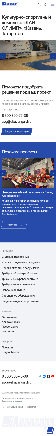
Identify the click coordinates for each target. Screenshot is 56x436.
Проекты (7, 347)
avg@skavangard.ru (16, 121)
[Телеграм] (39, 376)
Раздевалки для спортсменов (20, 301)
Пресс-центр (10, 326)
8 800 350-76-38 (15, 116)
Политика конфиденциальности (17, 398)
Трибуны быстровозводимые (20, 279)
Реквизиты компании (12, 401)
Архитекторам (11, 321)
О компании (9, 317)
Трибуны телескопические (18, 284)
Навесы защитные (13, 290)
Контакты (8, 331)
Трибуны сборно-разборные (19, 273)
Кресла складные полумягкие (20, 268)
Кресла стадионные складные (21, 262)
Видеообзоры (10, 352)
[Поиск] (46, 4)
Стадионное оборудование (19, 295)
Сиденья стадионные (15, 256)
